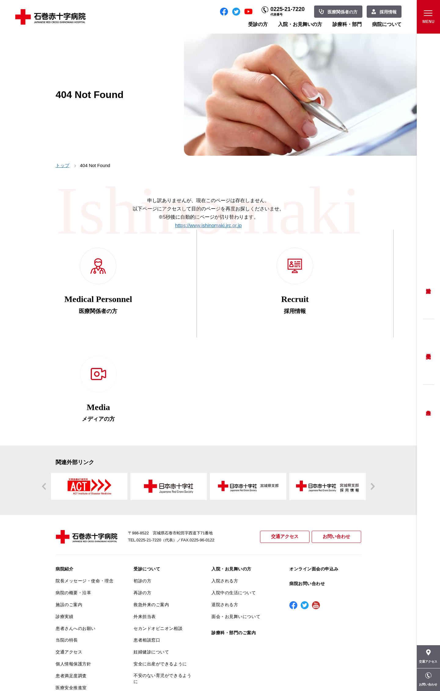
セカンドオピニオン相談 (158, 526)
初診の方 (142, 479)
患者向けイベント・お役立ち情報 (84, 640)
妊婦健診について (151, 550)
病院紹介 (64, 467)
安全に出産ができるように (160, 562)
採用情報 (388, 11)
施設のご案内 (69, 502)
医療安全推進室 (71, 586)
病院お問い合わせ (307, 481)
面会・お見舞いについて (235, 514)
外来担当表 (145, 514)
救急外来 (428, 405)
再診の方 (142, 491)
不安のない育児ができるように (162, 576)
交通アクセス (285, 435)
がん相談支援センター (78, 626)
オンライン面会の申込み (313, 467)
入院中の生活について (233, 491)
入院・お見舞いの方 (300, 24)
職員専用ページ (341, 673)
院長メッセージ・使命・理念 (84, 479)
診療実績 (64, 514)
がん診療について (73, 602)
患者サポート (147, 603)
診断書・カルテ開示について (162, 591)
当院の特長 (67, 538)
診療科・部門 (347, 24)
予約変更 (428, 352)
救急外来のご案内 (151, 502)
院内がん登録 (69, 614)
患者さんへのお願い (76, 526)
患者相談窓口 (147, 538)
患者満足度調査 (71, 574)
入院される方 (224, 479)
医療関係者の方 (343, 11)
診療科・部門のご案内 (233, 531)
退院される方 (224, 502)
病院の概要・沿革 (73, 491)
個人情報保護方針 (73, 562)
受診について (147, 467)
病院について (387, 24)
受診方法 (428, 286)
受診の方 (258, 24)
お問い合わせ (336, 435)
